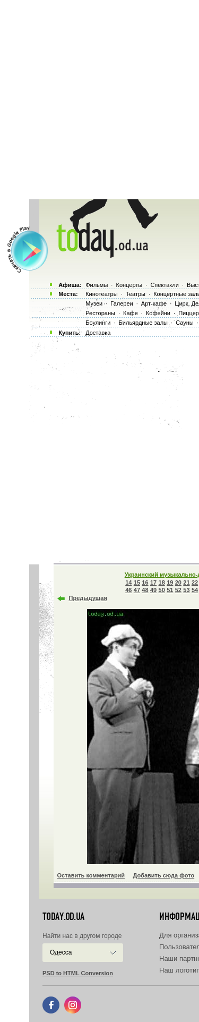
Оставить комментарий (91, 875)
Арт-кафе (154, 303)
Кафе (130, 313)
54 (195, 590)
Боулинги (97, 322)
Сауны (185, 322)
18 (162, 582)
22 (195, 582)
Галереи (121, 303)
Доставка (97, 333)
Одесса (61, 952)
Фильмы (96, 285)
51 (170, 590)
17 (153, 582)
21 (186, 582)
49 (153, 590)
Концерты (129, 285)
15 (137, 582)
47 (137, 590)
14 (128, 582)
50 (162, 590)
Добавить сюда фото (163, 875)
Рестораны (100, 313)
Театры (135, 294)
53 (186, 590)
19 (170, 582)
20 (178, 582)
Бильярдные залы (143, 322)
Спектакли (164, 285)
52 (178, 590)
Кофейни (158, 313)
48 (145, 590)
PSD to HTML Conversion (77, 973)
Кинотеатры (101, 294)
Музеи (93, 303)
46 (128, 590)
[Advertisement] (99, 99)
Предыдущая (88, 598)
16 (145, 582)
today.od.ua (63, 917)
